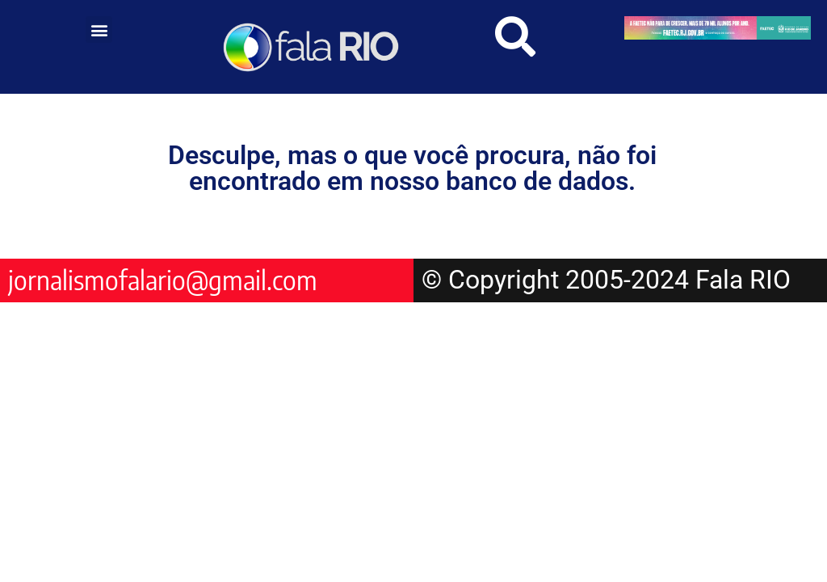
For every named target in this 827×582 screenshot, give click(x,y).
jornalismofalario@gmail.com (162, 280)
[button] (99, 29)
